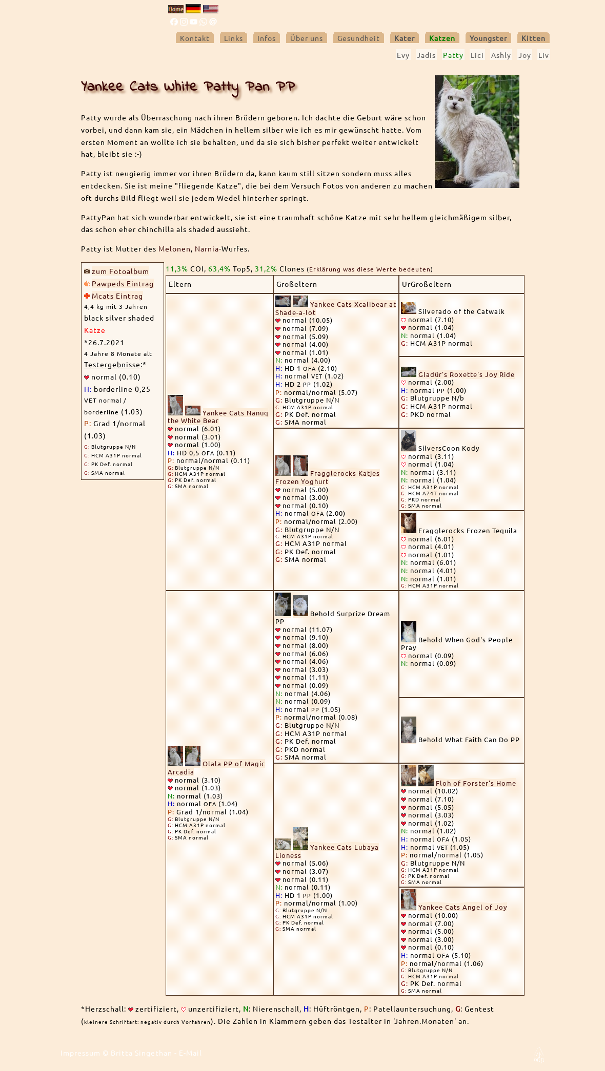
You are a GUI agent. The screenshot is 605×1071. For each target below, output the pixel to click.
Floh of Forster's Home (476, 783)
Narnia (207, 248)
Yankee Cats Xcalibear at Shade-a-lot (335, 308)
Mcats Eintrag (117, 295)
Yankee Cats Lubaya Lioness (327, 851)
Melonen (174, 248)
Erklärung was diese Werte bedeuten (370, 269)
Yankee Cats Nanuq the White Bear (218, 416)
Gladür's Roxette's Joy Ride (466, 374)
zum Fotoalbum (120, 271)
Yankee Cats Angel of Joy (462, 906)
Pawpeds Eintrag (123, 283)
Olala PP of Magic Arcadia (216, 767)
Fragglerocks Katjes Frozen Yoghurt (327, 477)
